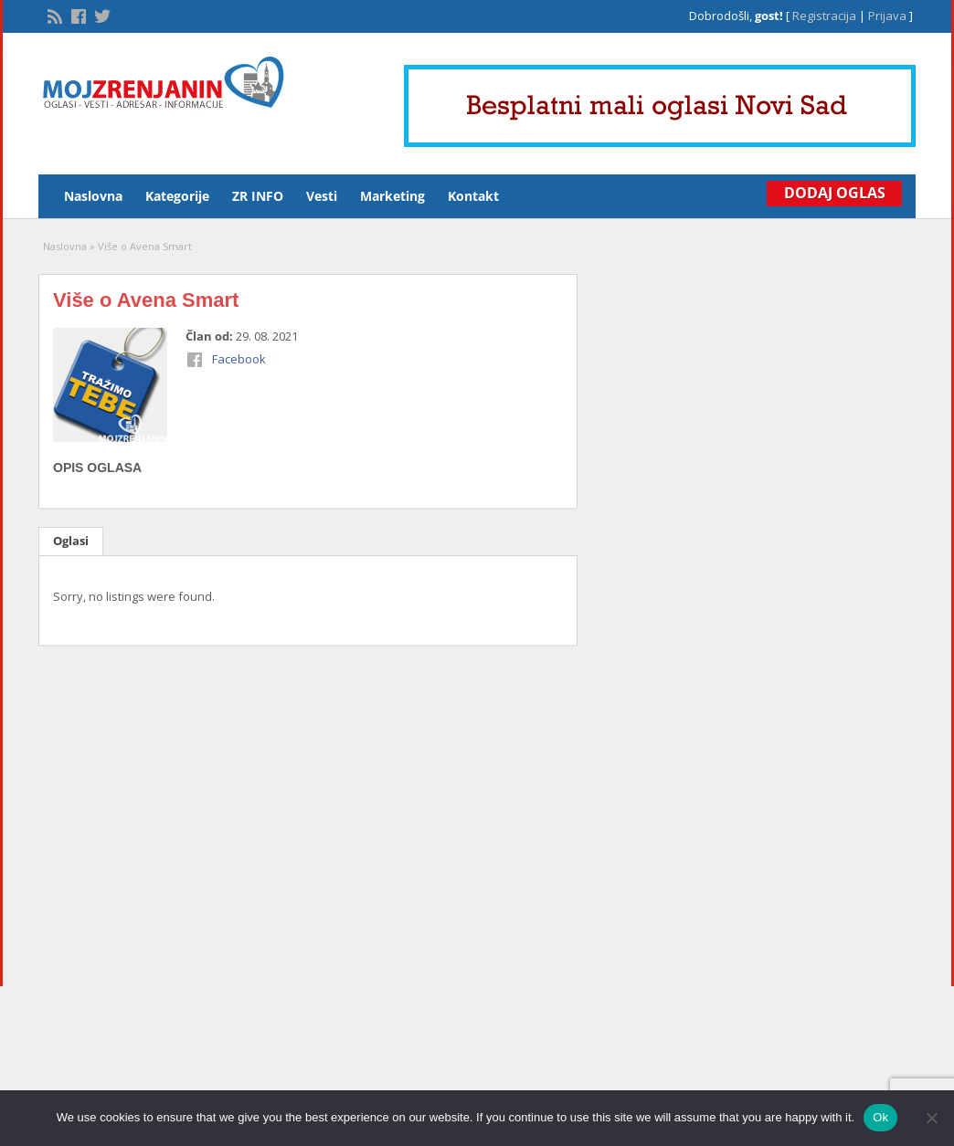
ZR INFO (257, 196)
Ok (880, 1117)
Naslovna (93, 196)
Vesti (321, 196)
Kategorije (177, 196)
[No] (931, 1118)
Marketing (392, 196)
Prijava (887, 15)
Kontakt (473, 196)
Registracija (824, 15)
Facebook (239, 359)
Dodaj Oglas (833, 193)
